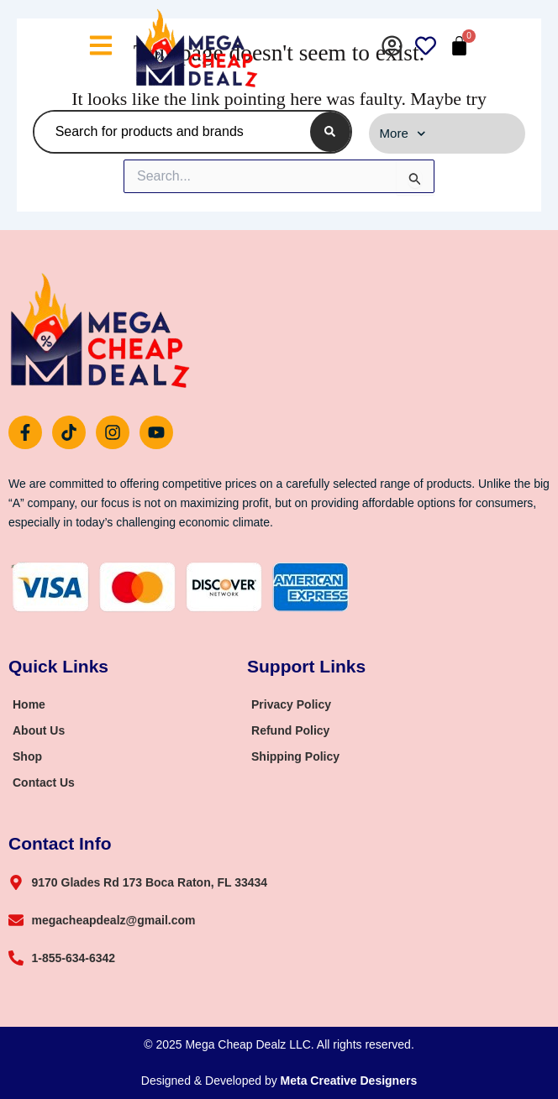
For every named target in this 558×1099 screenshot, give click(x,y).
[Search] (330, 132)
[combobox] (168, 132)
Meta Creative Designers (349, 1080)
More (403, 134)
